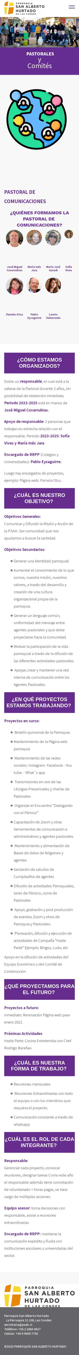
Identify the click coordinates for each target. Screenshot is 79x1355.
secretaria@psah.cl (18, 1324)
